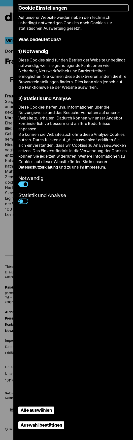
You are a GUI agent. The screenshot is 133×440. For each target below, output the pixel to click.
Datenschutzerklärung (38, 167)
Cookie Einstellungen (42, 8)
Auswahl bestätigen (41, 424)
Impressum (95, 167)
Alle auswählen (36, 410)
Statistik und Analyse (42, 198)
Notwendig (30, 181)
